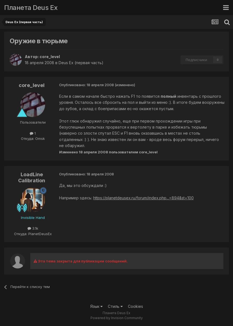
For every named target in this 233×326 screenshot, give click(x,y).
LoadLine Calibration (31, 177)
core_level (50, 56)
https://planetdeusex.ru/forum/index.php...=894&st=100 (143, 197)
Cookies (135, 306)
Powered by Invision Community (117, 318)
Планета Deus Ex (31, 8)
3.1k (33, 228)
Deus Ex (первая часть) (81, 62)
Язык (96, 306)
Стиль (115, 306)
